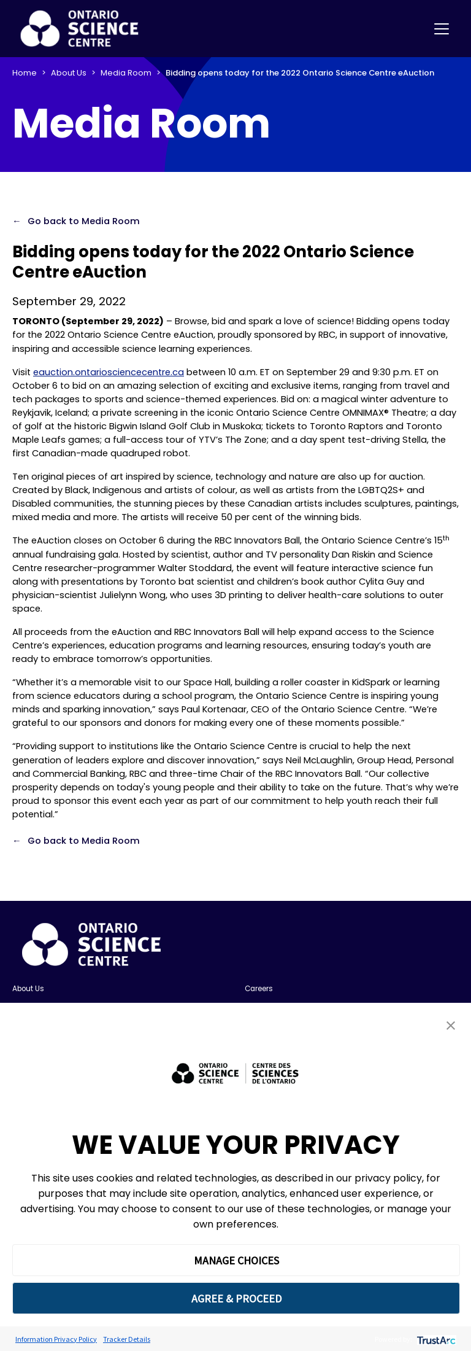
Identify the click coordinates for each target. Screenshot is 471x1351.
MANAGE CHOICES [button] (236, 1260)
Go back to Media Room (84, 221)
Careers (259, 989)
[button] (450, 1025)
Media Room (126, 73)
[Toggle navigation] (441, 29)
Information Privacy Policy (56, 1339)
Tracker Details (126, 1339)
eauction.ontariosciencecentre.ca (108, 372)
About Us (68, 73)
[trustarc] (435, 1339)
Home (24, 73)
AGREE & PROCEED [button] (236, 1298)
